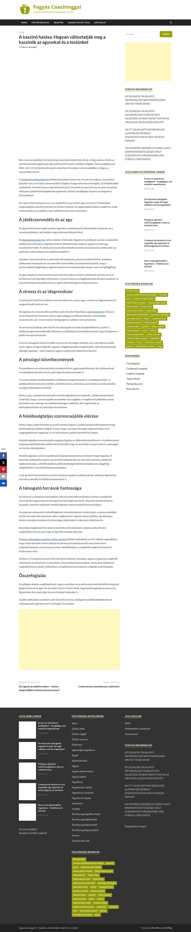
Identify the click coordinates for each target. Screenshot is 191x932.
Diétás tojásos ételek (134, 311)
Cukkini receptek (135, 373)
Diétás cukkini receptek (135, 303)
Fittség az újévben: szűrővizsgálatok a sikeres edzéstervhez (157, 222)
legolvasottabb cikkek (135, 334)
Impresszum (131, 733)
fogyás (75, 765)
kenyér (145, 330)
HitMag (168, 928)
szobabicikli (155, 338)
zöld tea (129, 346)
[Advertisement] (69, 639)
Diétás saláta (146, 307)
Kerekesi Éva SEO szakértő (33, 833)
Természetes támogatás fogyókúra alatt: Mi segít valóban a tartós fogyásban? (157, 202)
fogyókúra (77, 781)
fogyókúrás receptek (83, 792)
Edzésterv (77, 744)
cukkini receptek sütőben (144, 299)
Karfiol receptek (132, 330)
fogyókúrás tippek (81, 797)
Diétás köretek (132, 307)
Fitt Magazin (133, 363)
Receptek (58, 22)
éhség (159, 346)
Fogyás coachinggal (29, 47)
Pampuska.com (134, 383)
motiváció (77, 803)
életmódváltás (79, 760)
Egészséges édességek (160, 314)
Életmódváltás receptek (145, 346)
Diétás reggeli (79, 733)
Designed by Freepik (135, 826)
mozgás (76, 808)
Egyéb (21, 32)
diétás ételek (151, 311)
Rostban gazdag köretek (84, 819)
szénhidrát (130, 342)
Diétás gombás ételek (157, 303)
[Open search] (171, 22)
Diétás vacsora (80, 739)
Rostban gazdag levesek (84, 824)
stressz (75, 835)
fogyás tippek (79, 776)
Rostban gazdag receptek (85, 830)
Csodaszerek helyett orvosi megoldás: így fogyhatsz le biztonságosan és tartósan (157, 243)
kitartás (153, 330)
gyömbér (145, 326)
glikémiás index (132, 326)
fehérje (147, 318)
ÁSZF (128, 723)
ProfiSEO (32, 829)
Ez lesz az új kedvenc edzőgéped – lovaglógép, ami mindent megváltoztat (158, 181)
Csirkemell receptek (136, 368)
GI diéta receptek (150, 322)
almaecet (163, 295)
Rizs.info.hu (132, 388)
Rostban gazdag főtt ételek (86, 814)
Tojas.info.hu (133, 378)
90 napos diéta (132, 291)
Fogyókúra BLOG (40, 22)
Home (24, 22)
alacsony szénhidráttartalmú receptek (141, 295)
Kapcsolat (100, 22)
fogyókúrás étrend (133, 322)
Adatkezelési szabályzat (137, 728)
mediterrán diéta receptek (136, 338)
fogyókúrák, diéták (82, 787)
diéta (74, 723)
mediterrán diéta (153, 334)
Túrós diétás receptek (153, 342)
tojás (140, 342)
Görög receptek (158, 326)
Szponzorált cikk (80, 840)
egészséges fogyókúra (83, 749)
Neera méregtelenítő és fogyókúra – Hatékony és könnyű (156, 263)
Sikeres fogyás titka (79, 22)
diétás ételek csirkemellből (137, 314)
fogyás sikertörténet (82, 771)
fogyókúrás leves (159, 318)
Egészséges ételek (133, 318)
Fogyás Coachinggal (57, 7)
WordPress (156, 928)
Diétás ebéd (78, 728)
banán (128, 299)
